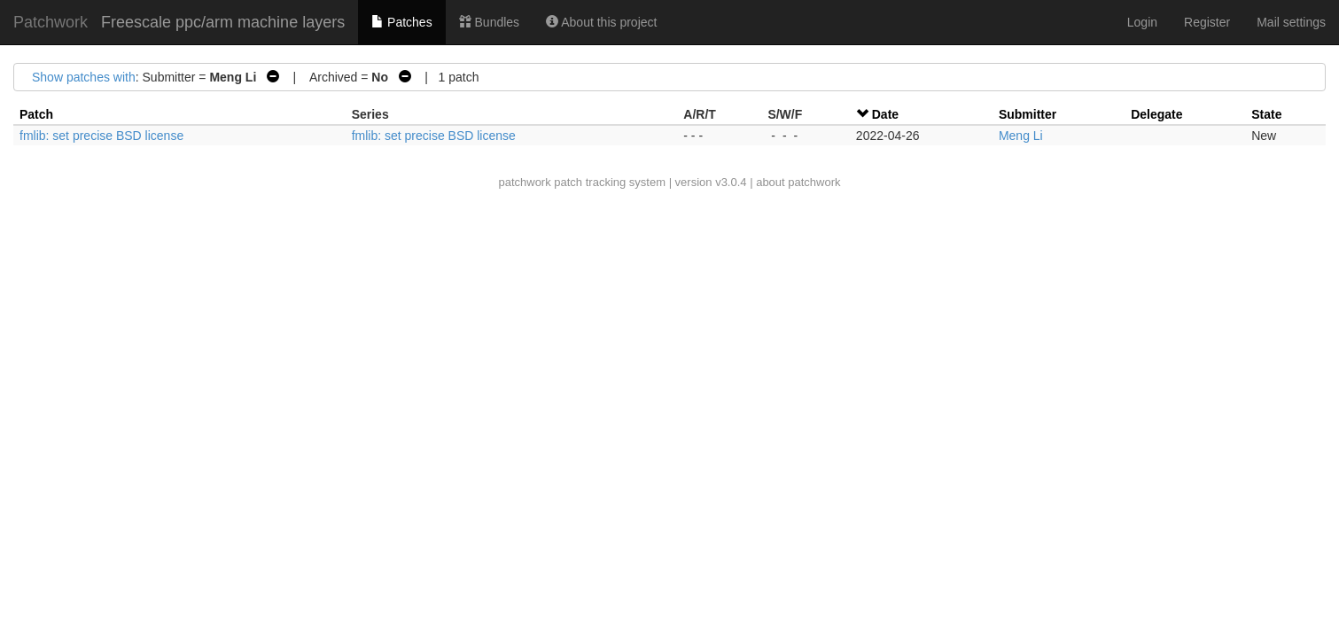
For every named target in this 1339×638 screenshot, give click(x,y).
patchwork (524, 182)
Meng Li (1021, 135)
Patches (401, 22)
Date (885, 114)
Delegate (1156, 114)
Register (1207, 22)
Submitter (1027, 114)
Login (1142, 22)
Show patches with (84, 77)
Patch (36, 114)
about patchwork (798, 182)
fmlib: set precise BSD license (101, 135)
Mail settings (1291, 22)
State (1266, 114)
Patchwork (50, 22)
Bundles (489, 22)
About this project (601, 22)
